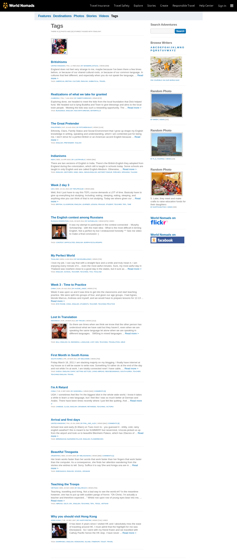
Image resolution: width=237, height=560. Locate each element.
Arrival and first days (65, 419)
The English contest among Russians (77, 217)
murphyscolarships (93, 242)
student (109, 204)
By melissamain (84, 456)
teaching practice (106, 304)
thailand (98, 272)
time (129, 204)
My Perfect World (63, 255)
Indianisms (58, 156)
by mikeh (154, 119)
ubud (123, 342)
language (84, 342)
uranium (86, 471)
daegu (59, 371)
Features (44, 16)
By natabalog (91, 221)
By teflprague (76, 189)
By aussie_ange (79, 288)
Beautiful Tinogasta (64, 452)
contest (60, 242)
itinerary (95, 542)
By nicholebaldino (82, 259)
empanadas (61, 471)
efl (70, 503)
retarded (91, 407)
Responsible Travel (184, 5)
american (60, 81)
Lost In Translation (64, 317)
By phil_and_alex (88, 423)
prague (101, 204)
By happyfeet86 (84, 520)
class (66, 407)
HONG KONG (56, 520)
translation (114, 342)
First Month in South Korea (70, 355)
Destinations (62, 16)
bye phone (60, 304)
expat (72, 371)
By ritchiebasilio (84, 127)
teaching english (59, 374)
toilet (103, 542)
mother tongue (105, 172)
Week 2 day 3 (60, 185)
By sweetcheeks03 (83, 98)
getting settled (83, 371)
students (84, 304)
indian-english (90, 172)
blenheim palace (74, 439)
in (69, 342)
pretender (69, 143)
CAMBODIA (55, 98)
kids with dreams (81, 111)
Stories (151, 5)
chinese (59, 407)
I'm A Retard (59, 387)
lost (92, 342)
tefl (125, 204)
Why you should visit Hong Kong (74, 516)
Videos (104, 16)
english (84, 81)
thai (91, 272)
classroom (68, 204)
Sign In (222, 5)
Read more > (134, 107)
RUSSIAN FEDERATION (60, 221)
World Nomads (18, 6)
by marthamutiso (158, 207)
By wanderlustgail (89, 66)
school (67, 272)
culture (76, 81)
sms (97, 342)
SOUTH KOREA (56, 359)
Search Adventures (164, 24)
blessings (60, 111)
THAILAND (55, 259)
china (68, 304)
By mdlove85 (83, 359)
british (68, 81)
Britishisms (59, 62)
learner (86, 204)
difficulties (69, 242)
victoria (110, 407)
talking (134, 172)
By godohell (76, 391)
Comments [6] (113, 423)
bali (58, 342)
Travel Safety (121, 5)
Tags (114, 16)
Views (162, 119)
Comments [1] (108, 456)
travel (102, 81)
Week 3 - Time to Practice (68, 284)
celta (66, 503)
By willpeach (81, 488)
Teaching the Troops (65, 484)
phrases (117, 172)
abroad (59, 503)
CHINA (53, 288)
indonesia (75, 342)
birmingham (61, 439)
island (88, 542)
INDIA (53, 159)
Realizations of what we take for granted (79, 94)
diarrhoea (61, 542)
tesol (97, 503)
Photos (79, 16)
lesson (94, 204)
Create (164, 5)
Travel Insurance (99, 5)
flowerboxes (97, 439)
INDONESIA (55, 321)
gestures (68, 172)
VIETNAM (54, 488)
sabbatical (94, 81)
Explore (138, 5)
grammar (82, 407)
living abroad (98, 371)
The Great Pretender (65, 123)
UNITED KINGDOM (58, 66)
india (81, 172)
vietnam (104, 503)
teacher (118, 204)
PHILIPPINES (56, 127)
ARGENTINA (55, 456)
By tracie (80, 321)
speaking (126, 172)
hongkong (79, 542)
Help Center (206, 5)
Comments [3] (100, 391)
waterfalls (95, 111)
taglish (78, 143)
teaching (84, 272)
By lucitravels (78, 159)
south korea (126, 371)
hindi (76, 172)
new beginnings (112, 371)
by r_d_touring (158, 159)
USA (52, 189)
